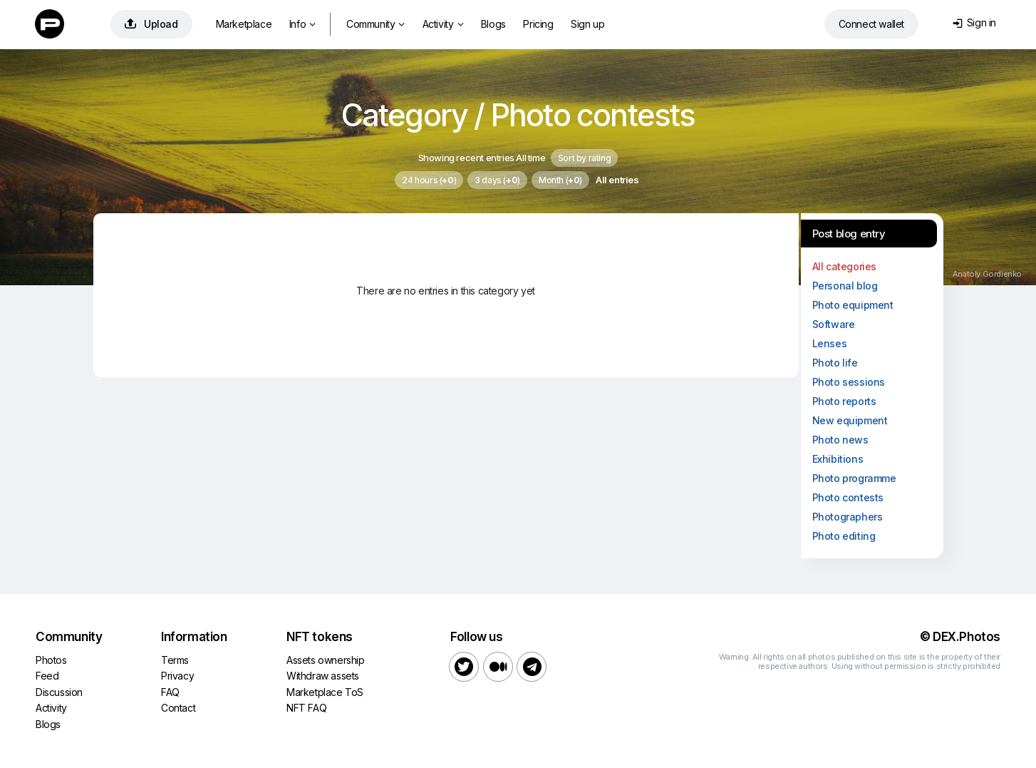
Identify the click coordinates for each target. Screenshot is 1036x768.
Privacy (177, 676)
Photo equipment (852, 305)
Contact (178, 708)
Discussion (59, 692)
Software (833, 324)
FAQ (170, 692)
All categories (844, 266)
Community (375, 24)
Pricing (538, 24)
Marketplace (244, 24)
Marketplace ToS (324, 692)
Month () (560, 180)
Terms (175, 660)
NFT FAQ (306, 708)
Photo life (835, 363)
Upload (151, 24)
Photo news (840, 440)
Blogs (493, 24)
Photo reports (844, 401)
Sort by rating (584, 158)
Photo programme (854, 478)
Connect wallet (871, 24)
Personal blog (845, 286)
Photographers (847, 517)
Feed (47, 676)
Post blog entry (849, 233)
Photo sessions (848, 382)
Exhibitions (838, 459)
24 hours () (429, 180)
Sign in (974, 22)
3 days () (497, 180)
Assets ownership (325, 660)
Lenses (829, 343)
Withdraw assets (322, 676)
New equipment (850, 420)
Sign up (587, 24)
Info (302, 24)
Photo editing (844, 536)
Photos (51, 660)
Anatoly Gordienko (987, 274)
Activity (443, 24)
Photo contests (848, 497)
